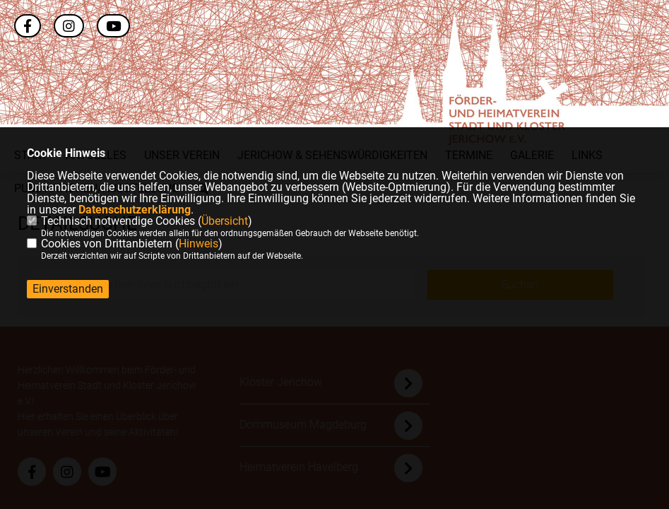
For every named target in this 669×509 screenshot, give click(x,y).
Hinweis (198, 243)
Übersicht (224, 221)
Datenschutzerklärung (134, 209)
